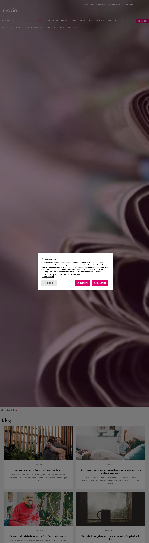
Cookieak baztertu (100, 283)
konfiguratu (49, 283)
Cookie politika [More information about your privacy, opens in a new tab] (47, 276)
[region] (75, 271)
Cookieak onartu (82, 283)
